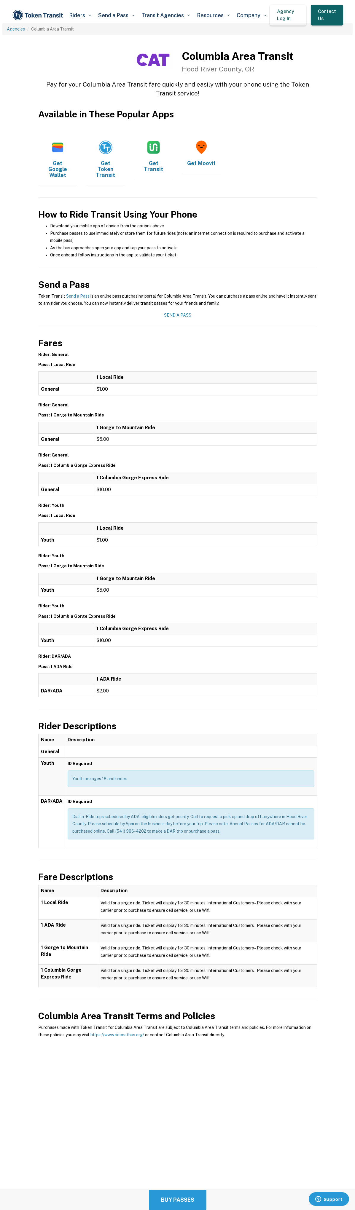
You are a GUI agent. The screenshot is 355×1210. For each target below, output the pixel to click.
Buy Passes (177, 1200)
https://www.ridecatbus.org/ (117, 1034)
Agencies (16, 29)
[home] (39, 15)
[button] (80, 15)
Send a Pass (78, 296)
